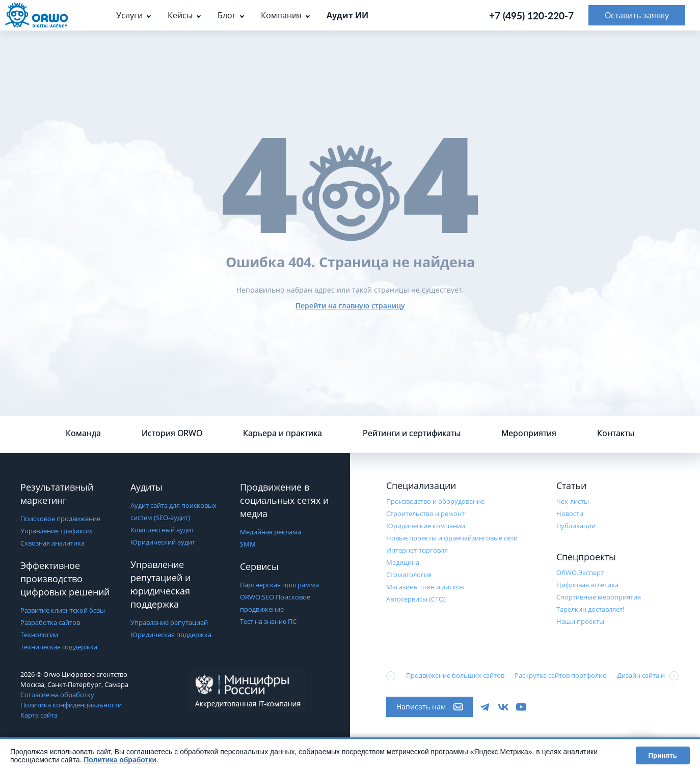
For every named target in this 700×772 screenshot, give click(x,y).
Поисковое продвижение (60, 518)
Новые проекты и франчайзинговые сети (452, 537)
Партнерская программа (279, 584)
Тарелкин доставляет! (590, 609)
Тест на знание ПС (268, 621)
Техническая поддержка (58, 646)
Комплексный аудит (162, 529)
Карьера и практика (282, 433)
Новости (569, 513)
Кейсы (180, 15)
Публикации (576, 525)
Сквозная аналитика (52, 543)
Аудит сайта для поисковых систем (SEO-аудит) (173, 511)
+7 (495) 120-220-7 (531, 15)
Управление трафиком (56, 530)
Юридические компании (425, 525)
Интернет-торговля (417, 550)
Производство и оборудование (435, 501)
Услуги (129, 15)
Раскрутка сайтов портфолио (561, 675)
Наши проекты (580, 621)
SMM (248, 544)
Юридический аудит (162, 542)
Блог (227, 15)
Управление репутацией (169, 622)
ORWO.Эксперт (580, 572)
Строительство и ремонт (425, 513)
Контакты (615, 433)
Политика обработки (120, 760)
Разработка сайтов (50, 622)
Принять (663, 755)
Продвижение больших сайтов (455, 675)
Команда (83, 433)
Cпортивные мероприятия (598, 597)
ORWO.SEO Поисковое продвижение (275, 603)
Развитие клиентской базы (62, 610)
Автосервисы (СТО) (416, 599)
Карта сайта (39, 715)
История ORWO (172, 433)
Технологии (39, 634)
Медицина (402, 562)
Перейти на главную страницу (350, 305)
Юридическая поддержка (170, 634)
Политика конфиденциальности (71, 704)
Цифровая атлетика (587, 584)
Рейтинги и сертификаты (412, 433)
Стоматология (409, 574)
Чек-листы (572, 501)
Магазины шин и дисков (425, 586)
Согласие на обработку (57, 694)
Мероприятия (528, 433)
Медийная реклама (270, 531)
